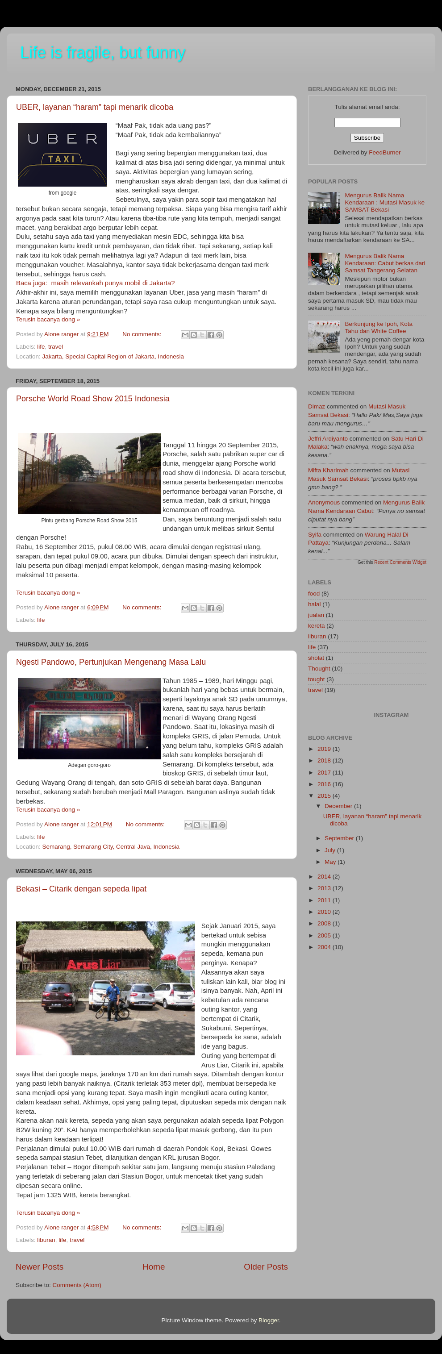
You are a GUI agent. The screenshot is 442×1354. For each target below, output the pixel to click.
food (314, 593)
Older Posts (266, 1266)
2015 (325, 795)
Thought (319, 668)
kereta (316, 625)
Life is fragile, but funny (102, 52)
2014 (325, 876)
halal (314, 604)
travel (55, 346)
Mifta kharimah (328, 470)
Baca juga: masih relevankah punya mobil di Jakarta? (95, 283)
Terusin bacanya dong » (48, 319)
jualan (316, 615)
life (41, 346)
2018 (325, 760)
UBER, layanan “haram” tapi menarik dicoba (94, 107)
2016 (325, 784)
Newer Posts (39, 1266)
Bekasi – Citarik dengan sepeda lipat (81, 888)
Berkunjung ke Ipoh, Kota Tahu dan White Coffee (379, 327)
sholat (316, 657)
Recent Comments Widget (400, 562)
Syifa (314, 534)
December (339, 806)
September (340, 838)
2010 (325, 911)
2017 (325, 772)
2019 (325, 749)
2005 (325, 935)
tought (316, 679)
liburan (46, 1240)
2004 (325, 947)
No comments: (142, 334)
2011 (325, 900)
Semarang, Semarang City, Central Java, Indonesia (110, 846)
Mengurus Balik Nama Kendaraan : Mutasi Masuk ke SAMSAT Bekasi (385, 202)
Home (153, 1266)
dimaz (316, 406)
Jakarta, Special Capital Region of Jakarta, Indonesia (113, 356)
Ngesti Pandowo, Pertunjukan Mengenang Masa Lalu (111, 662)
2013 (325, 888)
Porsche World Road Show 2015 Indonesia (93, 398)
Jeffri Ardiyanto (328, 438)
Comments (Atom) (77, 1285)
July (331, 850)
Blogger (269, 1320)
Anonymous (324, 502)
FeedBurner (384, 152)
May (331, 861)
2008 (325, 923)
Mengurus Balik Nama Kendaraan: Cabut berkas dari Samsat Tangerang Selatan (385, 263)
